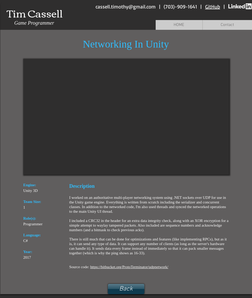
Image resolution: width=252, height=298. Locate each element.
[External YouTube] (126, 116)
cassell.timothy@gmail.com (126, 6)
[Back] (126, 289)
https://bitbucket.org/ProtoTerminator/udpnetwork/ (129, 267)
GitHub (212, 6)
